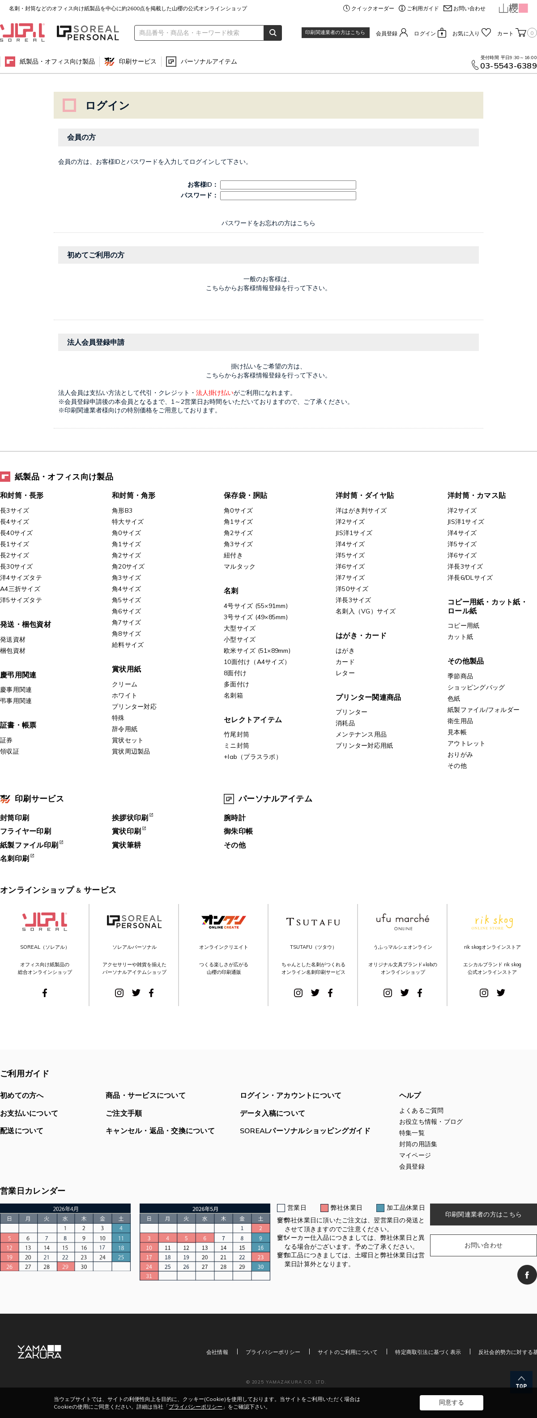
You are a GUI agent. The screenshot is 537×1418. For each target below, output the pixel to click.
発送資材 (13, 639)
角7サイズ (126, 622)
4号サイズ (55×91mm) (256, 606)
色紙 (454, 698)
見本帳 (457, 732)
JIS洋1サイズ (354, 533)
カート (517, 33)
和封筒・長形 (22, 495)
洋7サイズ (350, 578)
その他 (457, 766)
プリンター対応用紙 (364, 745)
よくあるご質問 (421, 1110)
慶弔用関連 (18, 674)
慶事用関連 (16, 689)
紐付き (233, 555)
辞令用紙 (124, 729)
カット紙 (460, 637)
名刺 (231, 590)
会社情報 (217, 1352)
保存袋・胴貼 (246, 495)
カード (345, 662)
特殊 (118, 718)
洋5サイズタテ (21, 600)
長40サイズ (16, 533)
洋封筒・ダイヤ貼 (365, 495)
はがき (345, 651)
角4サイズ (126, 589)
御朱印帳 (238, 831)
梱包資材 (13, 651)
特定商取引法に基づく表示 (428, 1352)
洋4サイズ (350, 544)
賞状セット (128, 740)
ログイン (425, 33)
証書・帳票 (18, 724)
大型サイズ (240, 628)
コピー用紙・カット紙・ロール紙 (488, 606)
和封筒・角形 (134, 495)
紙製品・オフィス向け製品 (57, 61)
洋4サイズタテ (21, 578)
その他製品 (466, 660)
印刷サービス (138, 61)
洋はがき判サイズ (361, 510)
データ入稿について (272, 1113)
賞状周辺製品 (131, 751)
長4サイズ (14, 522)
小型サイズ (240, 639)
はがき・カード (361, 635)
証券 (6, 740)
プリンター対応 (134, 707)
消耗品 (345, 723)
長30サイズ (16, 566)
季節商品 (460, 676)
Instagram (119, 993)
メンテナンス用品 (361, 734)
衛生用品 (460, 721)
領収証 (9, 751)
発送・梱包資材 (25, 624)
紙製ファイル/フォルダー (484, 710)
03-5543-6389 (508, 65)
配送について (22, 1130)
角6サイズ (126, 611)
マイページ (415, 1155)
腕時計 (235, 817)
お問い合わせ (469, 8)
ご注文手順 (124, 1113)
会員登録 (387, 33)
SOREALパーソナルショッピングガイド (305, 1130)
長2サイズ (14, 555)
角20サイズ (128, 566)
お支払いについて (29, 1113)
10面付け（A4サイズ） (257, 662)
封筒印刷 (14, 817)
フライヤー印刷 (25, 831)
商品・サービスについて (146, 1095)
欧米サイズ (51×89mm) (257, 651)
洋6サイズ (350, 566)
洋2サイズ (350, 522)
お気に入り (466, 33)
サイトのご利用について (348, 1352)
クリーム (124, 684)
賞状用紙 (126, 668)
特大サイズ (128, 522)
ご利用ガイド (423, 8)
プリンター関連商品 (368, 697)
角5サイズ (126, 600)
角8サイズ (126, 634)
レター (345, 673)
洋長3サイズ (353, 600)
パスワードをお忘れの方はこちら (268, 223)
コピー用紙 (463, 625)
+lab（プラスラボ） (253, 757)
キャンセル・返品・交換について (160, 1130)
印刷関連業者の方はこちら (335, 32)
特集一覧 (412, 1133)
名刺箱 (233, 695)
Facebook (45, 993)
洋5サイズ (350, 555)
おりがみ (460, 754)
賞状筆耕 (126, 844)
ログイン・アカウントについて (291, 1095)
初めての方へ (22, 1095)
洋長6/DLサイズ (470, 578)
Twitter (136, 992)
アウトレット (467, 743)
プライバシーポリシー (273, 1352)
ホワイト (124, 695)
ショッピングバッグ (476, 687)
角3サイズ (126, 578)
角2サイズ (126, 555)
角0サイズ (126, 533)
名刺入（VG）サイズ (366, 611)
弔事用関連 (16, 701)
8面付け (235, 673)
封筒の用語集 (418, 1144)
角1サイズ (126, 544)
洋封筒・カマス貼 (477, 495)
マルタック (240, 566)
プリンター (351, 712)
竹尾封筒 (236, 734)
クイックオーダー (372, 8)
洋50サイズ (352, 589)
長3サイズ (14, 510)
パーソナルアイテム (209, 61)
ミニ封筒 (236, 745)
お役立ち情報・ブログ (431, 1122)
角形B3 (122, 510)
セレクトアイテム (253, 719)
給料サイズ (128, 645)
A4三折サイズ (20, 589)
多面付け (236, 684)
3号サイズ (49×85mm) (256, 617)
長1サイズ (14, 544)
